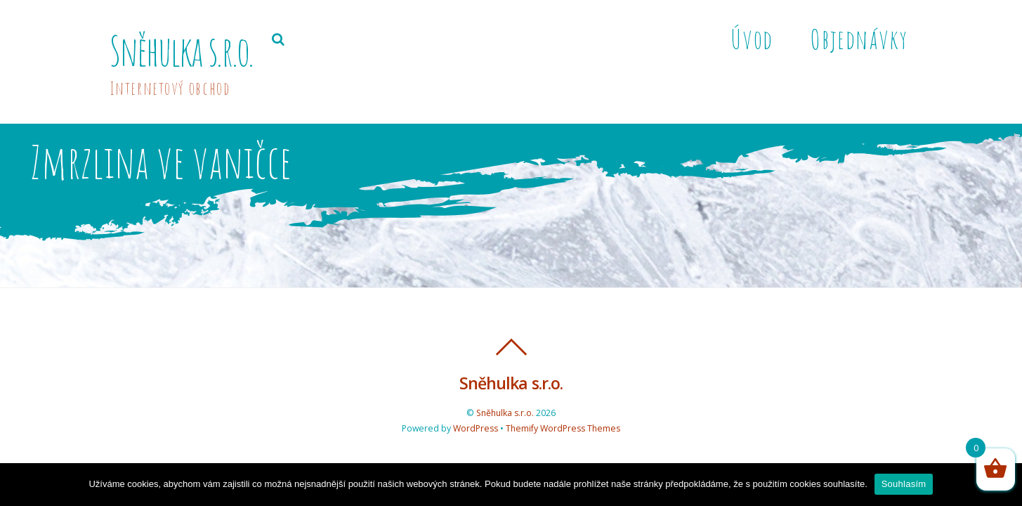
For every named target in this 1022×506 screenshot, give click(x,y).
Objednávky (859, 38)
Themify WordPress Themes (563, 428)
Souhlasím (904, 484)
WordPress (475, 428)
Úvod (752, 38)
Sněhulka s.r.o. (505, 413)
